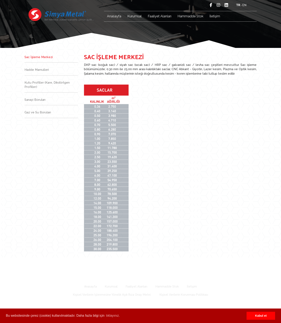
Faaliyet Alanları (159, 16)
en (244, 5)
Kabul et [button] (261, 315)
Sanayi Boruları (34, 100)
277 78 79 (146, 273)
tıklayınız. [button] (113, 315)
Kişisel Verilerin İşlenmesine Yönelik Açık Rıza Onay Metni (112, 294)
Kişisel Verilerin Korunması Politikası (184, 294)
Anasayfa (114, 16)
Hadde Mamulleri (36, 70)
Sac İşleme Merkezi (38, 57)
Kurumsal (134, 16)
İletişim (214, 16)
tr (238, 5)
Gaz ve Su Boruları (37, 112)
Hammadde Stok (190, 16)
